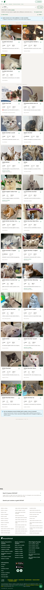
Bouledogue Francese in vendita (6, 554)
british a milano (4, 508)
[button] (32, 32)
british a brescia (4, 520)
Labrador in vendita (5, 549)
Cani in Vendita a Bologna (34, 547)
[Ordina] (40, 14)
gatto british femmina (5, 530)
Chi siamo (3, 564)
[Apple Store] (19, 567)
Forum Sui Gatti (32, 552)
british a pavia (4, 516)
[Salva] (19, 42)
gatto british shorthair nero (21, 519)
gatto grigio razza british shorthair (20, 513)
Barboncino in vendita (5, 547)
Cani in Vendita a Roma (33, 545)
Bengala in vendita (19, 551)
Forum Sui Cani (32, 550)
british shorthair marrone (20, 533)
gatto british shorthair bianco (21, 531)
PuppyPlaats (21, 579)
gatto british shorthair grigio (35, 512)
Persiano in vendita (19, 555)
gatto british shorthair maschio (7, 528)
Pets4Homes (10, 579)
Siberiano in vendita (19, 557)
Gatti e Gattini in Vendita (20, 542)
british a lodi (3, 512)
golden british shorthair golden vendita (36, 528)
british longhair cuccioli (20, 510)
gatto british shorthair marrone (36, 525)
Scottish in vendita (19, 553)
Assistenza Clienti (5, 568)
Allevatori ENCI (4, 574)
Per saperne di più (38, 11)
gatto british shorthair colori (35, 520)
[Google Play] (19, 563)
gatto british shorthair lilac (20, 524)
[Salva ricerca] (41, 586)
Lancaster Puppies (13, 580)
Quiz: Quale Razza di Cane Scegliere (34, 555)
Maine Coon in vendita (19, 545)
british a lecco (4, 524)
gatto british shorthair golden (21, 508)
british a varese (4, 510)
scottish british (33, 508)
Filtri (40, 7)
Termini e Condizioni (5, 572)
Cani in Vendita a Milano (34, 543)
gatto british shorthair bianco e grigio (36, 523)
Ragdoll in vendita (18, 549)
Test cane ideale (4, 576)
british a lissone (4, 526)
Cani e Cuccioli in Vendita (6, 542)
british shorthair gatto (5, 532)
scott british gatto (33, 516)
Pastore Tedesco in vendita (7, 551)
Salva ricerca (4, 14)
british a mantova (4, 518)
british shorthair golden (34, 533)
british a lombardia (5, 522)
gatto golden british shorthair (36, 531)
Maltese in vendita (5, 558)
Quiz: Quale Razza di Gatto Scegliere (34, 558)
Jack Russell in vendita (6, 556)
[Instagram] (21, 570)
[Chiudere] (42, 18)
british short (32, 518)
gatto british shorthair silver (21, 528)
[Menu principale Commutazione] (2, 2)
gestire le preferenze (18, 586)
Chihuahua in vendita (5, 545)
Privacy (2, 566)
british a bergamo (4, 514)
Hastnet (15, 579)
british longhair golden (20, 526)
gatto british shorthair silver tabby (21, 522)
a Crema (12, 9)
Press (2, 570)
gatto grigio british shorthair (21, 517)
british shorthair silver (34, 514)
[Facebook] (17, 570)
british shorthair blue (19, 515)
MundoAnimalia (28, 579)
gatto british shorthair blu (35, 510)
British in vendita (18, 547)
